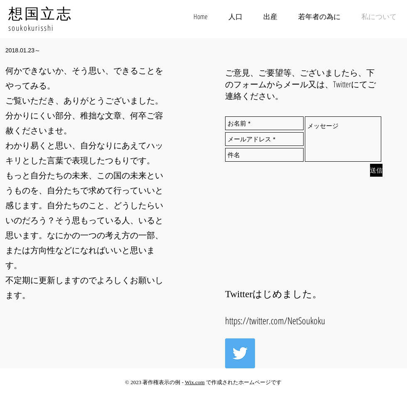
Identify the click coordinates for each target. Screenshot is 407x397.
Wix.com (195, 382)
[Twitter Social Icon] (240, 353)
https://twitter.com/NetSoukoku (275, 320)
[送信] (376, 170)
